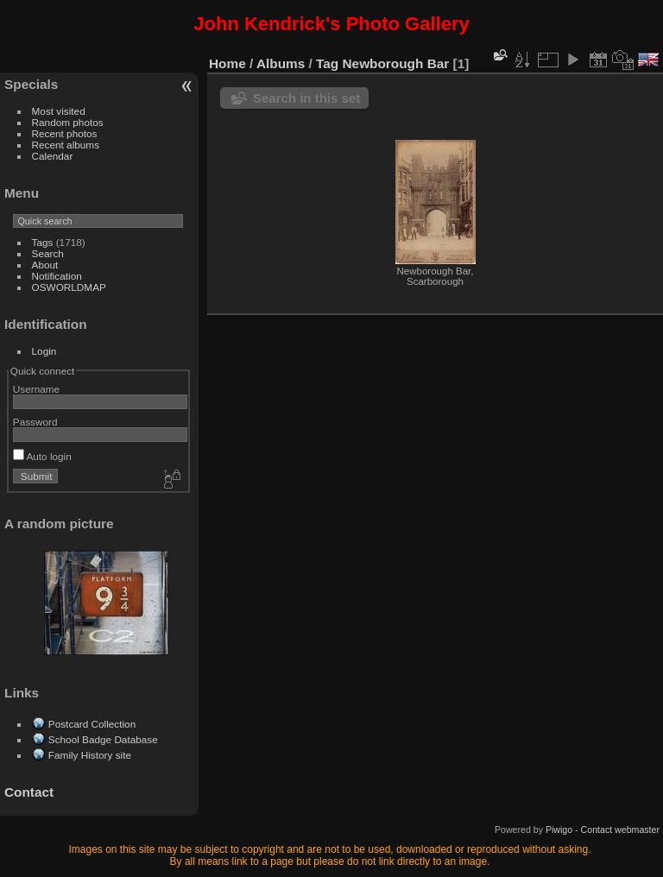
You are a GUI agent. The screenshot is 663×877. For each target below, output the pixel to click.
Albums (280, 63)
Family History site (89, 754)
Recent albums (65, 144)
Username (36, 388)
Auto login (42, 456)
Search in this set (306, 98)
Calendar (52, 155)
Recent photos (65, 133)
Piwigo (559, 829)
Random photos (68, 122)
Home (227, 63)
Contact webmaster (620, 829)
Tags (43, 242)
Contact (29, 792)
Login (44, 350)
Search (48, 253)
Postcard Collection (92, 723)
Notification (57, 275)
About (45, 264)
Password (35, 421)
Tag (327, 63)
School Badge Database (103, 739)
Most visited (58, 111)
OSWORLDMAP (69, 287)
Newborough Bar (396, 63)
